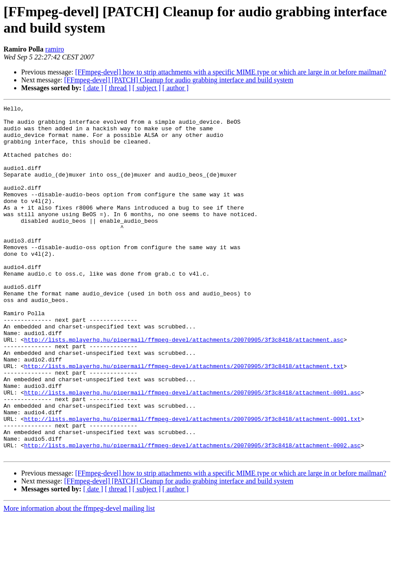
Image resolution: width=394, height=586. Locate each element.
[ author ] (175, 88)
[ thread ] (118, 88)
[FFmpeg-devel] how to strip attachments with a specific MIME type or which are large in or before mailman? (231, 72)
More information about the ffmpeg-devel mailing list (79, 578)
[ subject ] (147, 88)
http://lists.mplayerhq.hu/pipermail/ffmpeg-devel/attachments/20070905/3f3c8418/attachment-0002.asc (192, 514)
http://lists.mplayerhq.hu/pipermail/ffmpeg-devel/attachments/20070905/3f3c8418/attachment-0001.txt (192, 482)
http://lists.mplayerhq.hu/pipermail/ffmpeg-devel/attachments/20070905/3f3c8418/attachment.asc (183, 387)
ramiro (54, 49)
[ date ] (93, 88)
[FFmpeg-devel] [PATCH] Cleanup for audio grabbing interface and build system (179, 80)
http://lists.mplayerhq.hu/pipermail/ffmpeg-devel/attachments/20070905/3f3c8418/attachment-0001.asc (192, 450)
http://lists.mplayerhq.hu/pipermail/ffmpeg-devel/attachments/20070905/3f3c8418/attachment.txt (183, 419)
